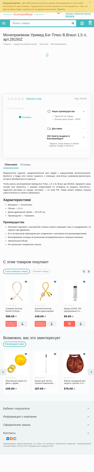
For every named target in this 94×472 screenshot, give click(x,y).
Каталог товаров (4, 23)
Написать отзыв (33, 295)
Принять (61, 9)
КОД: (76, 295)
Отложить (25, 313)
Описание (11, 361)
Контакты (69, 16)
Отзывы (25, 361)
